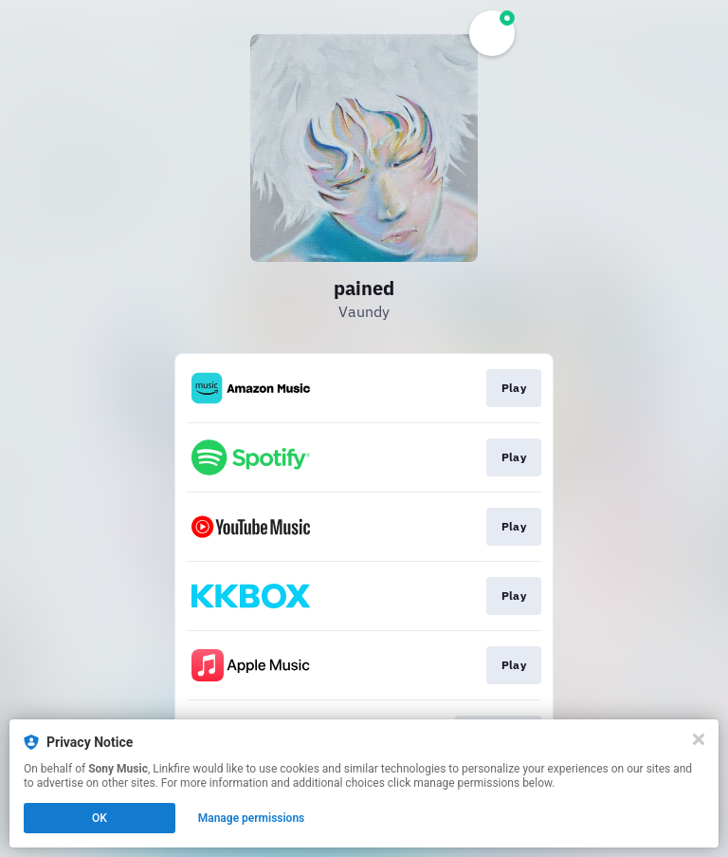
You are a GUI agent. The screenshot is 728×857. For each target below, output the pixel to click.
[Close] (698, 739)
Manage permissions (251, 818)
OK (99, 818)
